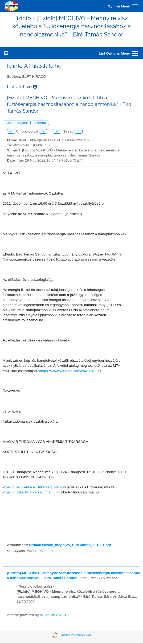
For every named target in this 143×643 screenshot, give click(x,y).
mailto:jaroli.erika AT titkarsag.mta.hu (34, 487)
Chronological (17, 123)
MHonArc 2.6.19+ (54, 615)
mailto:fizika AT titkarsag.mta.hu (30, 492)
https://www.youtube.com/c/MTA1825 (69, 371)
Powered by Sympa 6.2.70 (75, 634)
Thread (40, 123)
